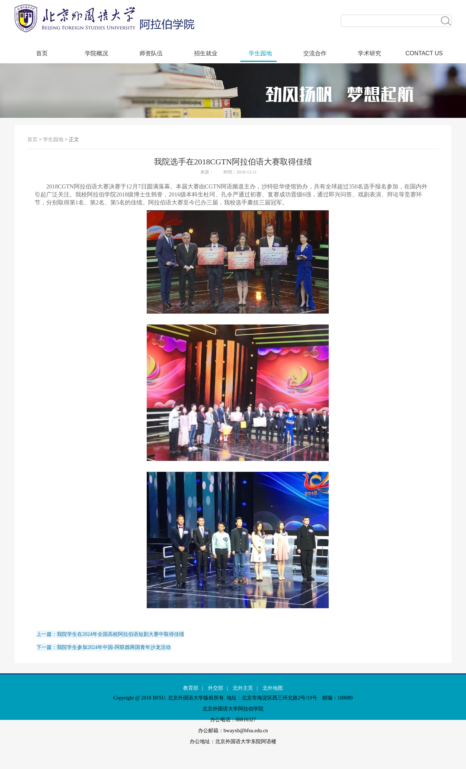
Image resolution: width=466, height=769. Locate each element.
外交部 (215, 688)
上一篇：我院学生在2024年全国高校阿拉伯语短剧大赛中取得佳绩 (110, 634)
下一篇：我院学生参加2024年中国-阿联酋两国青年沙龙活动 (103, 647)
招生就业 (205, 53)
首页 (42, 53)
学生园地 (260, 53)
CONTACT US (424, 53)
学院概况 (96, 53)
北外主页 (243, 688)
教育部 (190, 688)
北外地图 (272, 688)
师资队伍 (151, 53)
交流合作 (315, 53)
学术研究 (369, 53)
